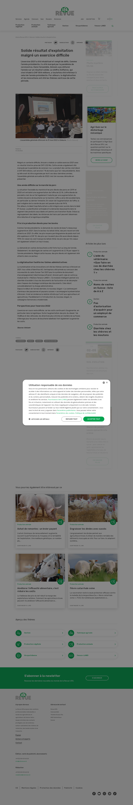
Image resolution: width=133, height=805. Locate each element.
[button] (39, 419)
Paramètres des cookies (65, 413)
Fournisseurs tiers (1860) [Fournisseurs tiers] (57, 399)
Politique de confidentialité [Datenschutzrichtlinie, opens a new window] (85, 413)
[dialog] (66, 402)
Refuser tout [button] (71, 419)
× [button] (107, 382)
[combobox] (104, 383)
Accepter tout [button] (93, 419)
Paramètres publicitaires (66, 410)
